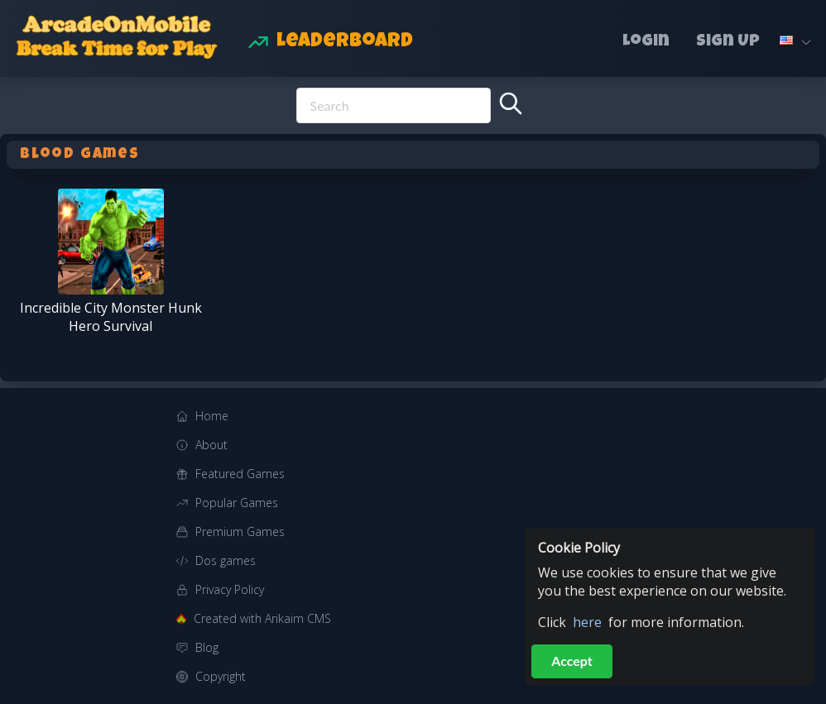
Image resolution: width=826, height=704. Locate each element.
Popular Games (236, 502)
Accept (572, 660)
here (587, 622)
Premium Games (240, 531)
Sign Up (728, 42)
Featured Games (240, 473)
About (211, 445)
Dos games (225, 560)
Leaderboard (344, 42)
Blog (207, 647)
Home (211, 416)
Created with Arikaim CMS (262, 618)
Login (646, 42)
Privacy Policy (229, 589)
